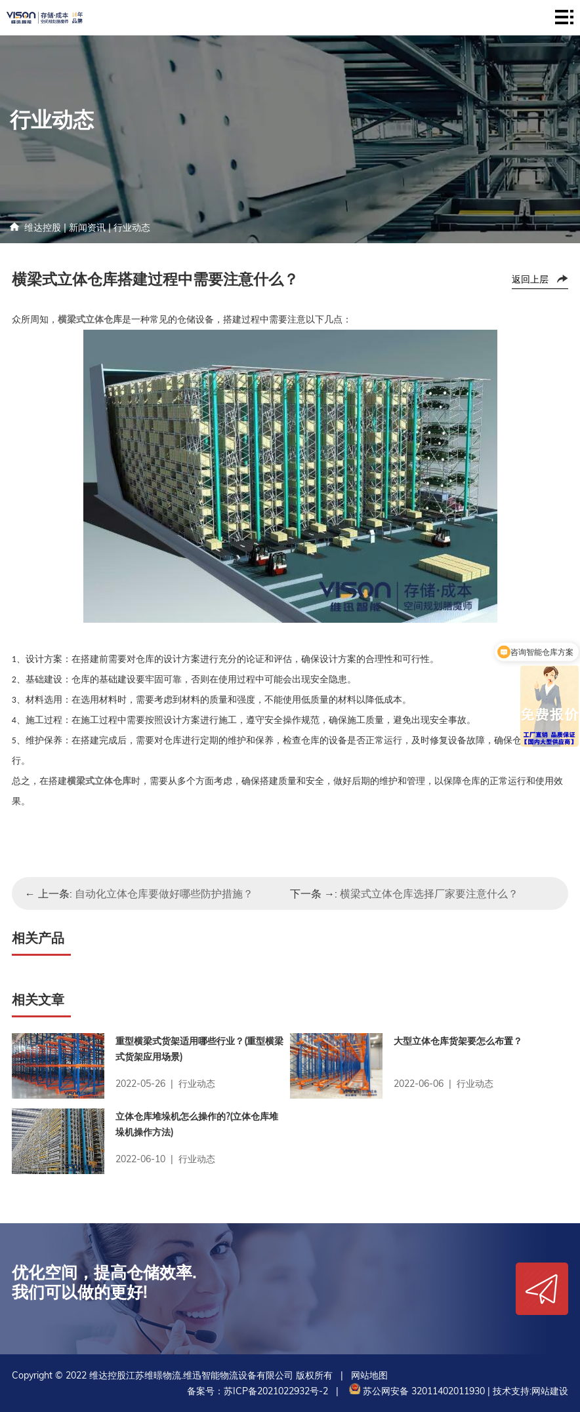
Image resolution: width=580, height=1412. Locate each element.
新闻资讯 (87, 227)
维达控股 (42, 227)
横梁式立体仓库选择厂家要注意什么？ (429, 893)
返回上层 (530, 279)
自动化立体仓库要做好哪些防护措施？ (164, 893)
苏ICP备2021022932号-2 (276, 1391)
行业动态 (132, 227)
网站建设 (549, 1391)
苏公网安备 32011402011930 (415, 1391)
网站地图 (369, 1375)
